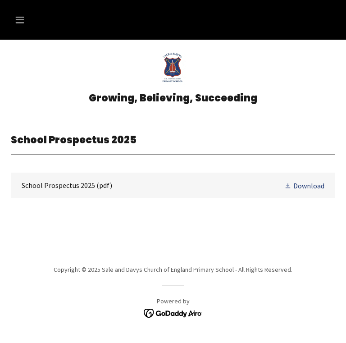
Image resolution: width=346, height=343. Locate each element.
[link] (173, 68)
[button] (20, 20)
